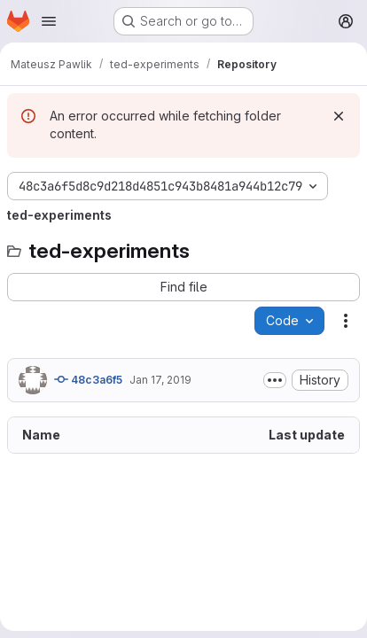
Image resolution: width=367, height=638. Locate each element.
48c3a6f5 (88, 379)
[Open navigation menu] (49, 21)
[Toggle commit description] (274, 380)
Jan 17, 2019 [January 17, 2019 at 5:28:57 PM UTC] (160, 379)
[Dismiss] (338, 116)
